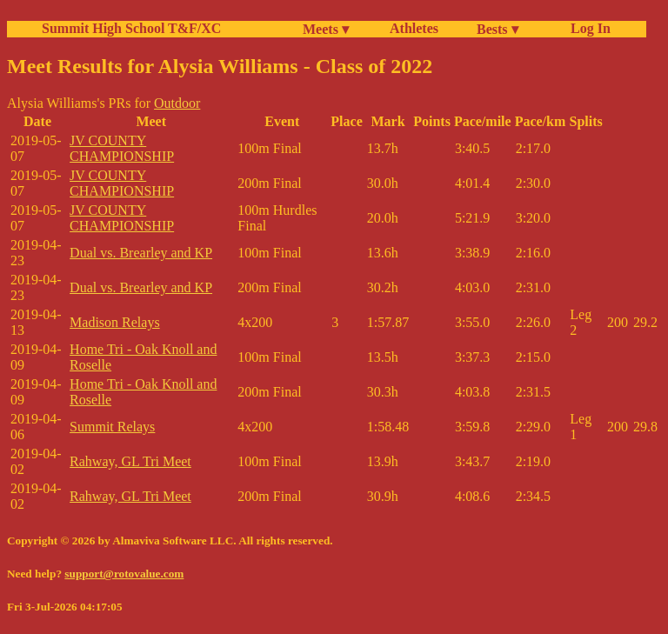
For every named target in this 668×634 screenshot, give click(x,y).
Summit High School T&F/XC (131, 28)
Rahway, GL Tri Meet (130, 461)
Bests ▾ (497, 29)
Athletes (414, 28)
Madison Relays (115, 322)
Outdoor (177, 103)
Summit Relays (112, 426)
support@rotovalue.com (124, 573)
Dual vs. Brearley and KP (141, 252)
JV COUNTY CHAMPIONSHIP (122, 148)
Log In (587, 28)
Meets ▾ (326, 29)
